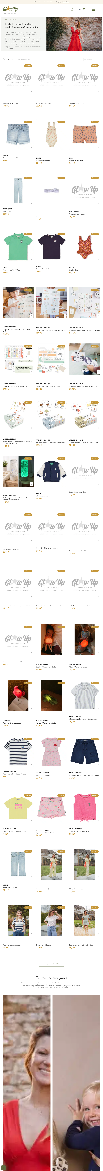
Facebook (65, 2)
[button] (93, 9)
